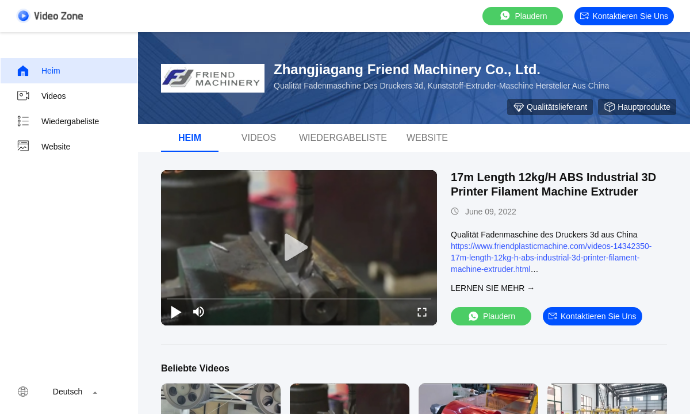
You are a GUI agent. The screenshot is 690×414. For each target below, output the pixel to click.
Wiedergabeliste (57, 121)
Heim (38, 71)
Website (43, 147)
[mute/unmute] (198, 311)
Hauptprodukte (637, 107)
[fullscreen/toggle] (422, 311)
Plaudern (523, 16)
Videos (41, 96)
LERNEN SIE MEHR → (493, 288)
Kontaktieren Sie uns (624, 16)
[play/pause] (175, 311)
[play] (299, 247)
